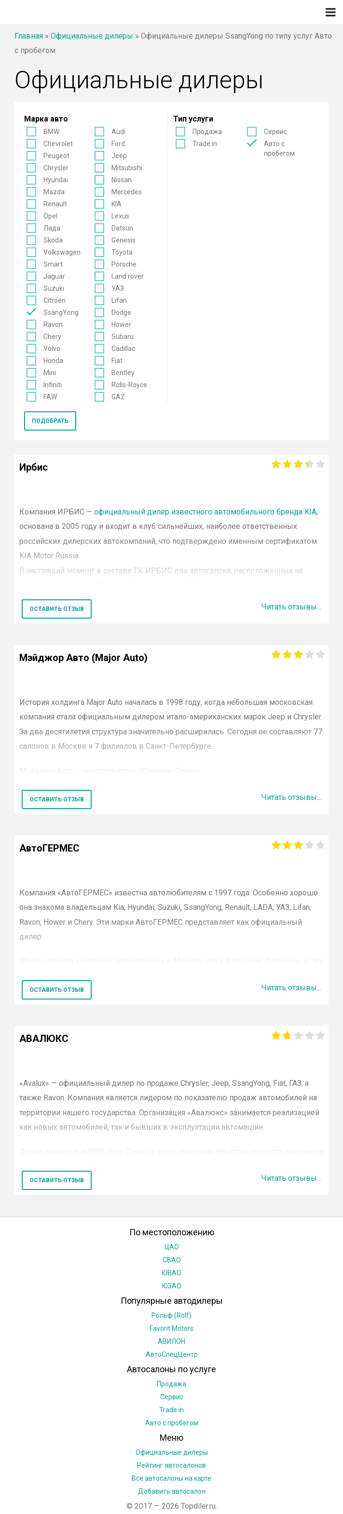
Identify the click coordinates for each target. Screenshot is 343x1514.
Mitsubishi (126, 168)
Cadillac (123, 348)
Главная (28, 36)
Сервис (275, 131)
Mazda (54, 192)
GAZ (118, 397)
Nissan (121, 180)
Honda (53, 361)
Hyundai (55, 180)
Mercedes (126, 192)
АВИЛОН (171, 1341)
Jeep (119, 156)
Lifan (119, 300)
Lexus (120, 216)
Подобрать (50, 421)
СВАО (172, 1260)
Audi (118, 131)
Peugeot (56, 156)
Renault (55, 204)
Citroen (54, 300)
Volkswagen (62, 252)
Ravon (53, 324)
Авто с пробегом (279, 148)
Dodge (121, 312)
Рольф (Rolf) (171, 1315)
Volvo (51, 348)
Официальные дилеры (92, 36)
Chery (52, 336)
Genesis (123, 240)
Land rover (127, 276)
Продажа (207, 131)
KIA (116, 204)
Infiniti (52, 385)
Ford (118, 144)
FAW (50, 397)
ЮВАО (171, 1273)
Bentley (123, 373)
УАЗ (117, 288)
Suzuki (53, 288)
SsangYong (61, 312)
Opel (50, 216)
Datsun (122, 228)
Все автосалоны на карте (171, 1478)
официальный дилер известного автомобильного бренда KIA (205, 511)
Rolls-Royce (129, 385)
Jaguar (54, 276)
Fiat (117, 361)
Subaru (122, 336)
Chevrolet (58, 144)
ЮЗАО (171, 1286)
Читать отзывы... (291, 606)
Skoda (53, 240)
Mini (49, 373)
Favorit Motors (171, 1328)
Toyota (122, 252)
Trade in (204, 144)
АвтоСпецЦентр (172, 1354)
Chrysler (56, 168)
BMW (51, 131)
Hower (121, 324)
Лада (51, 228)
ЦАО (172, 1247)
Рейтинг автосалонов (171, 1465)
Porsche (124, 264)
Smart (53, 264)
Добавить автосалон (172, 1491)
